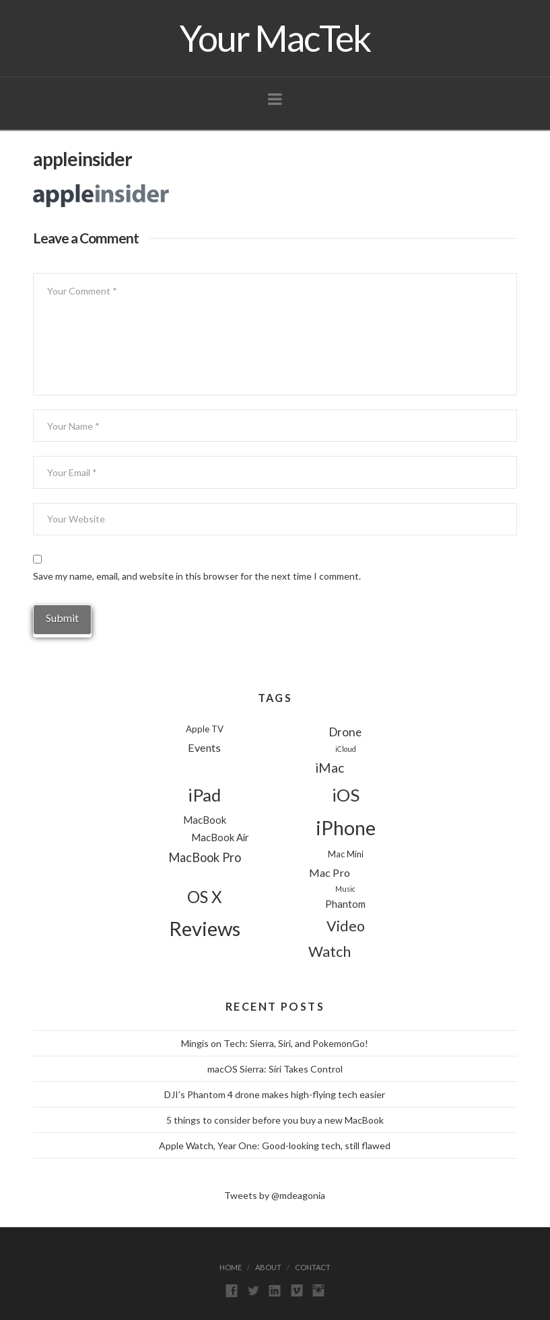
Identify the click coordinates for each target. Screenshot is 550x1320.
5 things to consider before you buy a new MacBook (275, 1120)
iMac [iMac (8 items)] (329, 767)
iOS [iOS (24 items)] (345, 795)
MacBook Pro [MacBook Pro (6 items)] (204, 857)
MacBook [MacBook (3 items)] (204, 820)
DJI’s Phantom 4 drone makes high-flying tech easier (274, 1094)
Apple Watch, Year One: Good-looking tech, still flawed (274, 1145)
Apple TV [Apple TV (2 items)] (205, 729)
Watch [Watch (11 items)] (329, 951)
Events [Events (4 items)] (204, 747)
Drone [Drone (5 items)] (345, 732)
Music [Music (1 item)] (345, 888)
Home (230, 1267)
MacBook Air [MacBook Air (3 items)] (220, 837)
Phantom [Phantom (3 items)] (345, 904)
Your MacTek (275, 38)
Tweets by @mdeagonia (274, 1195)
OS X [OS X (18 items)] (204, 896)
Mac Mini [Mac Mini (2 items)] (346, 854)
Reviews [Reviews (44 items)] (204, 928)
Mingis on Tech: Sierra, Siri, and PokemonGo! (274, 1043)
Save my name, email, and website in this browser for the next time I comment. (197, 576)
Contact (313, 1267)
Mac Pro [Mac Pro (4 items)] (329, 872)
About (268, 1267)
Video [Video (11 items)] (345, 926)
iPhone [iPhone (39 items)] (346, 827)
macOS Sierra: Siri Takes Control (275, 1069)
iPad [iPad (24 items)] (204, 795)
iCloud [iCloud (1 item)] (345, 748)
